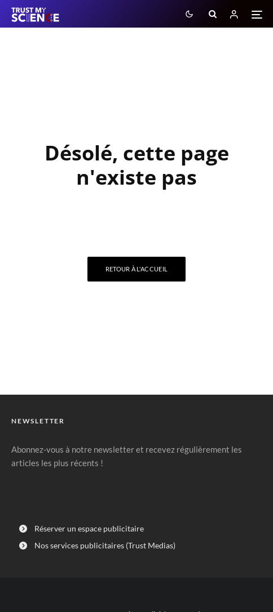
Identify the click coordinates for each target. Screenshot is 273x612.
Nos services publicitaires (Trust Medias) (104, 545)
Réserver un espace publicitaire (89, 528)
